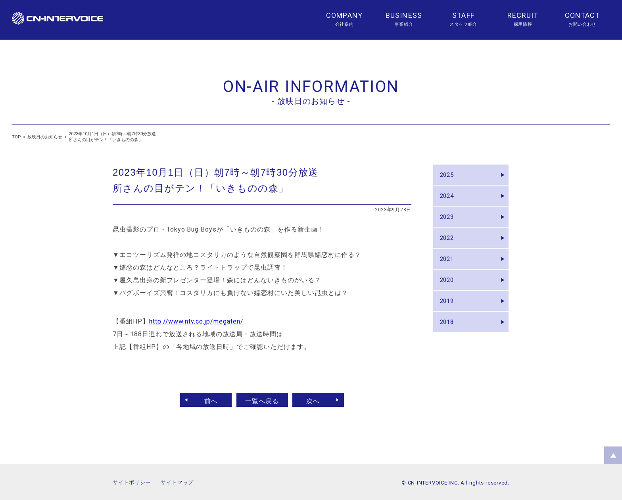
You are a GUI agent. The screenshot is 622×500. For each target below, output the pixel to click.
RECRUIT (523, 15)
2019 (449, 321)
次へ (317, 400)
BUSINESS (404, 15)
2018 (449, 345)
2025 (449, 176)
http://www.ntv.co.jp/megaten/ (196, 321)
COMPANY (344, 15)
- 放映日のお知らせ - (311, 101)
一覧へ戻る (262, 400)
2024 (449, 200)
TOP (16, 137)
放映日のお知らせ (44, 137)
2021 (449, 273)
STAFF (463, 15)
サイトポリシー (132, 482)
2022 (449, 249)
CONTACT (582, 15)
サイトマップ (177, 482)
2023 (449, 224)
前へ (206, 400)
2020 (449, 297)
